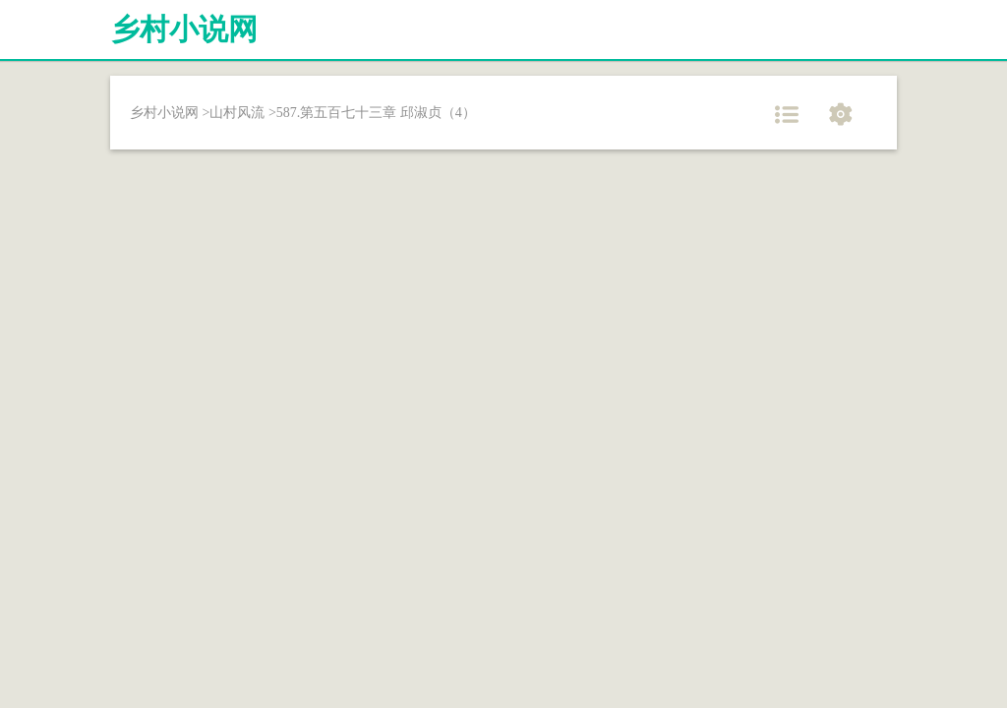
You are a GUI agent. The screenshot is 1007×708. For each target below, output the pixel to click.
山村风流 (237, 112)
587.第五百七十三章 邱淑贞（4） (376, 112)
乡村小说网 (184, 29)
